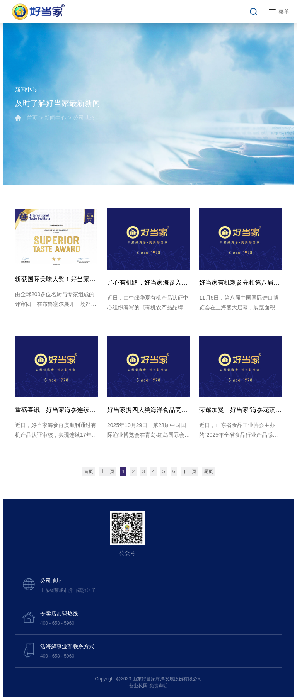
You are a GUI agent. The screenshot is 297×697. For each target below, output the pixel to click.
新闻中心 (55, 118)
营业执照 (138, 686)
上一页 (107, 471)
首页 (32, 118)
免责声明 (158, 686)
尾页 (208, 471)
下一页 (189, 471)
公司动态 (84, 118)
